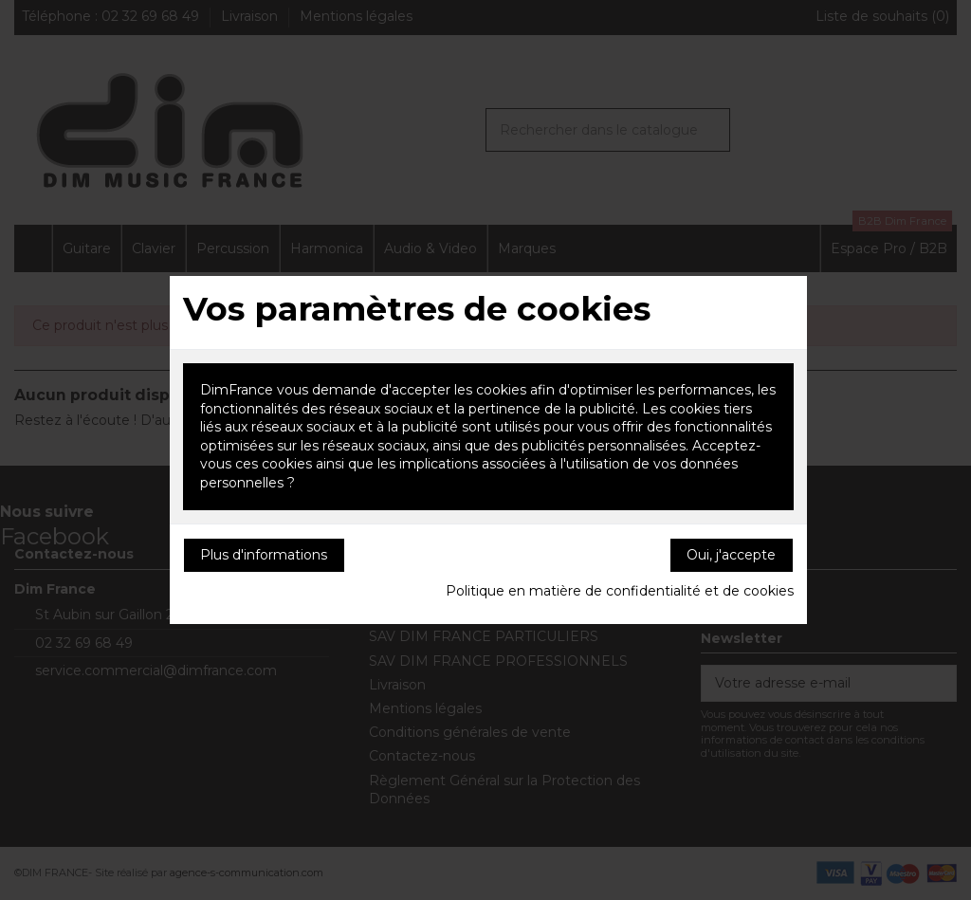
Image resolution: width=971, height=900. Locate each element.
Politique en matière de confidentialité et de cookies (620, 590)
